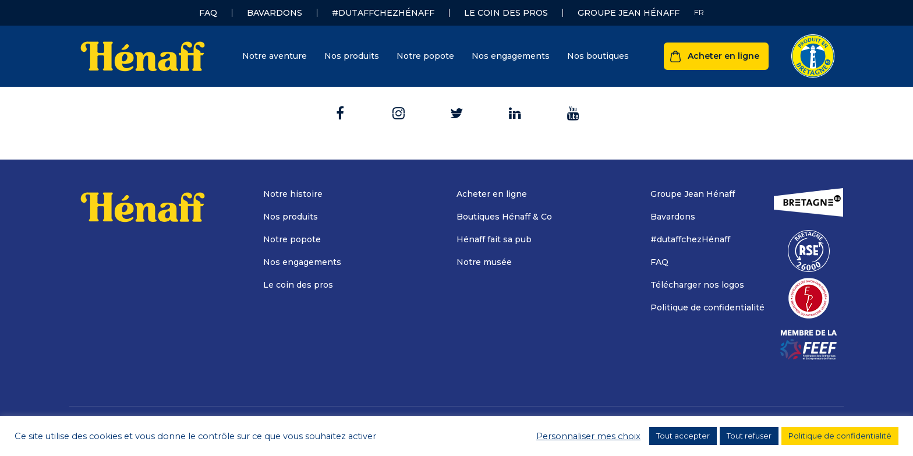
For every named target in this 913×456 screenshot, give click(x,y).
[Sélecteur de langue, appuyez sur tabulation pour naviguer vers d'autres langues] (699, 12)
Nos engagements (511, 56)
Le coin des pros (506, 13)
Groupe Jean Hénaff (629, 13)
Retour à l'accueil (456, 100)
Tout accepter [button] (683, 435)
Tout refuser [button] (749, 435)
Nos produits (351, 56)
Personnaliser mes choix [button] (588, 436)
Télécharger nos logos (697, 285)
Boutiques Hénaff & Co (504, 216)
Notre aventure (274, 56)
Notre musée (484, 262)
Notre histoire (293, 194)
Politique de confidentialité (707, 307)
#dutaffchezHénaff (383, 13)
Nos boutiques (598, 56)
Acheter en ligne (723, 56)
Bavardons (274, 13)
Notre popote (425, 56)
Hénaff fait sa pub (494, 239)
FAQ (208, 13)
